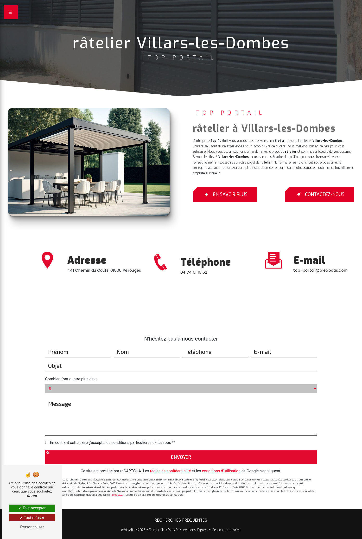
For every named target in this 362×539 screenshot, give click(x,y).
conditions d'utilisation (221, 465)
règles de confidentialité (170, 465)
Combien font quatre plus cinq (71, 372)
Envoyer (181, 451)
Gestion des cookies (227, 529)
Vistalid (129, 529)
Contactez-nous (319, 195)
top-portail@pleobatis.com (320, 264)
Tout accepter (31, 508)
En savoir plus (225, 195)
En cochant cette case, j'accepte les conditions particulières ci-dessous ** (112, 436)
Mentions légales (195, 529)
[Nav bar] (11, 12)
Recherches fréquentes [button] (181, 520)
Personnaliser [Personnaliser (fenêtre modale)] (32, 527)
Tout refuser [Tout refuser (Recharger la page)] (32, 518)
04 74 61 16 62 (193, 278)
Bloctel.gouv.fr (118, 488)
